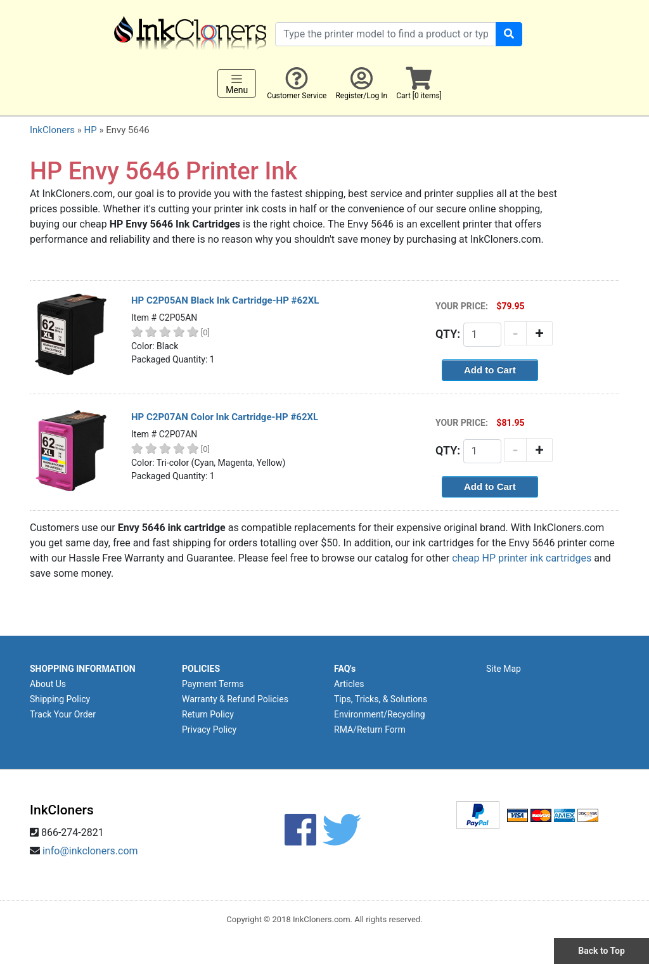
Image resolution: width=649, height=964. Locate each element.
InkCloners (52, 130)
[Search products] (385, 34)
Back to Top (601, 951)
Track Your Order (63, 714)
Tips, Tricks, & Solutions (380, 699)
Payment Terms (212, 684)
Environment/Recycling (379, 714)
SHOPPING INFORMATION (83, 669)
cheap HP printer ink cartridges (521, 558)
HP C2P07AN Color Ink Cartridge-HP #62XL (224, 417)
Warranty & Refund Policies (235, 699)
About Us (48, 684)
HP (90, 130)
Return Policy (208, 714)
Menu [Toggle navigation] (237, 83)
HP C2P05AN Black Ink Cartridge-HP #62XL (225, 300)
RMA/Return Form (370, 729)
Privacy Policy (209, 729)
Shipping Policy (60, 699)
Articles (349, 684)
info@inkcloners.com (90, 851)
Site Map (503, 669)
